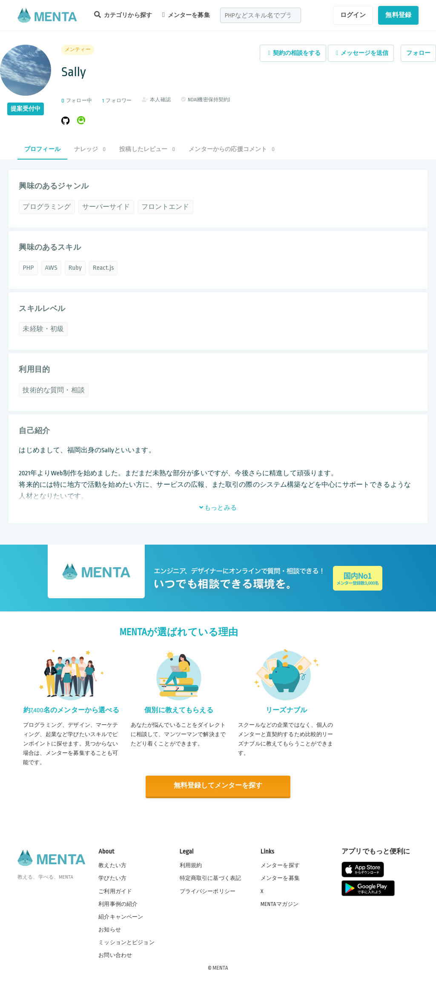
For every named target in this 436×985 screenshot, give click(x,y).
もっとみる (218, 507)
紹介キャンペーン (120, 916)
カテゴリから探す (123, 14)
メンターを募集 (186, 14)
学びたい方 (112, 878)
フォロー (418, 53)
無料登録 (398, 14)
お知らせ (109, 929)
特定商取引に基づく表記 (210, 878)
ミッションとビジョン (126, 942)
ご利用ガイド (115, 891)
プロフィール (42, 149)
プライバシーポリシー (208, 891)
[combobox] (260, 15)
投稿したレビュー (147, 149)
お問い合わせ (115, 955)
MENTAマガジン (279, 903)
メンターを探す (280, 865)
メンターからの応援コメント (232, 149)
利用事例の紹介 (118, 903)
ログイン (353, 14)
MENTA (220, 968)
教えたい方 (112, 865)
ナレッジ (90, 149)
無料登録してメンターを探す (218, 786)
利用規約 (191, 865)
